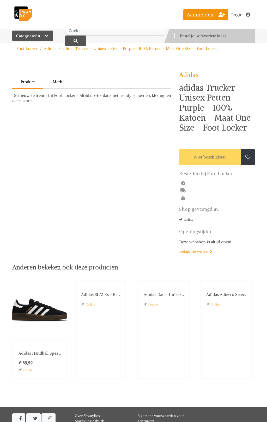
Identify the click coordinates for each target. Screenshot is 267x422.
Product (28, 81)
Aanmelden (206, 14)
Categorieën (33, 35)
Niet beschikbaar (210, 157)
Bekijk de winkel (195, 251)
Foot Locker (27, 48)
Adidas (50, 48)
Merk (57, 81)
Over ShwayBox (87, 416)
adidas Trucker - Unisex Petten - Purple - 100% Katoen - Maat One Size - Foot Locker (140, 48)
